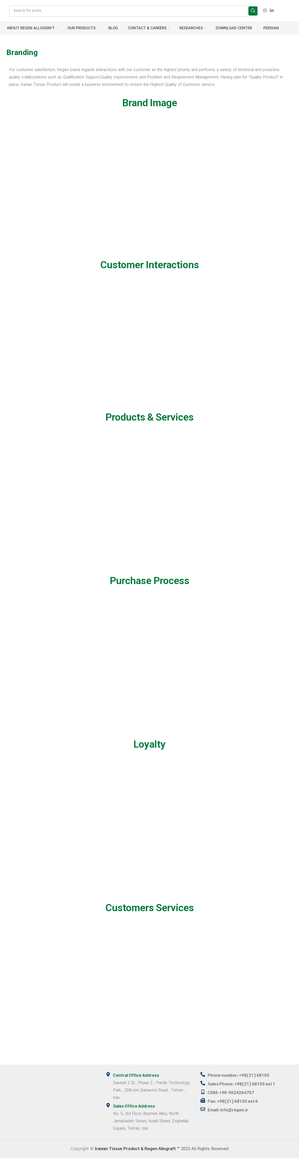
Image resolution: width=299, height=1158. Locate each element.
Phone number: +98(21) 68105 (238, 1075)
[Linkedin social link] (271, 11)
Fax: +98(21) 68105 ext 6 (233, 1101)
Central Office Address (136, 1075)
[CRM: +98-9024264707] (203, 1091)
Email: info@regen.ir (228, 1110)
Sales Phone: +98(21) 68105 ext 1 (241, 1084)
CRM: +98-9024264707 (231, 1093)
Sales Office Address (134, 1106)
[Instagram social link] (264, 11)
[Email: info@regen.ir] (203, 1109)
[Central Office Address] (108, 1074)
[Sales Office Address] (108, 1105)
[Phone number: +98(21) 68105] (203, 1074)
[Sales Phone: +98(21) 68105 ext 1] (203, 1083)
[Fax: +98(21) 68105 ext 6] (203, 1100)
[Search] (134, 11)
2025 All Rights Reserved (162, 1149)
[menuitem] (270, 28)
